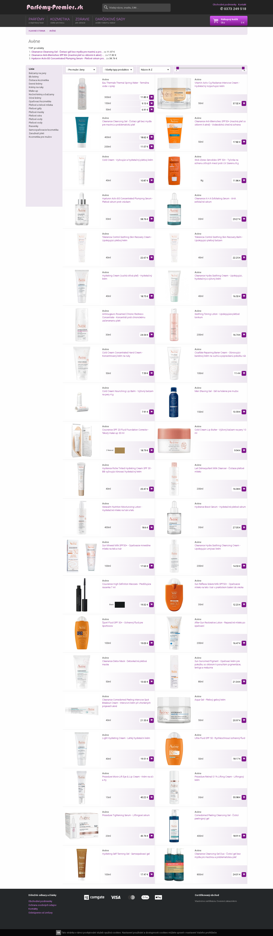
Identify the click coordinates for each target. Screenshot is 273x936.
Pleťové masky (36, 112)
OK (58, 932)
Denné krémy (35, 83)
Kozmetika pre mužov (40, 136)
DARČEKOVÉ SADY (110, 20)
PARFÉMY (36, 20)
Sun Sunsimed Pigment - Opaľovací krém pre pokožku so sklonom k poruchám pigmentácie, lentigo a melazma (218, 664)
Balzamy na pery (37, 73)
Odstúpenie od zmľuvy (40, 912)
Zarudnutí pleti (36, 133)
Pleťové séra (35, 115)
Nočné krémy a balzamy (41, 94)
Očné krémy (35, 98)
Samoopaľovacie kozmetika (43, 129)
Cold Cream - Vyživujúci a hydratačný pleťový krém (127, 160)
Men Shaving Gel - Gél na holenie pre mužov (216, 391)
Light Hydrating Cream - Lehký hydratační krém (126, 738)
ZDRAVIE (82, 20)
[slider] (177, 68)
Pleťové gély (35, 108)
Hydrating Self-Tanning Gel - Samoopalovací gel (126, 853)
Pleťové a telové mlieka (41, 105)
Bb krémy (34, 76)
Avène (53, 31)
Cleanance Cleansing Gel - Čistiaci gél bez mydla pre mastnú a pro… (67, 51)
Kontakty (33, 908)
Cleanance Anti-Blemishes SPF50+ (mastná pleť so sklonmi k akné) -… (68, 55)
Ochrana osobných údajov (42, 905)
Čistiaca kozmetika (39, 80)
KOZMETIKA (60, 20)
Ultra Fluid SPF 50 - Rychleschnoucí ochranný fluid (220, 738)
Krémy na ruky (36, 87)
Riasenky (33, 126)
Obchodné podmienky (224, 4)
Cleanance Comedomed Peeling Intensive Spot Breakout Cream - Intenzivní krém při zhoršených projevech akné (126, 703)
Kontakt (242, 4)
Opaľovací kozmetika (40, 101)
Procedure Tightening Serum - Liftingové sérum (126, 815)
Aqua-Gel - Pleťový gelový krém (210, 699)
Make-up (33, 91)
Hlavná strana (37, 31)
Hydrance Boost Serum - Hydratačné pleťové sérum (220, 506)
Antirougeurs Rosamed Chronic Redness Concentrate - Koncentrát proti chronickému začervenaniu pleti (123, 317)
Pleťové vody (35, 119)
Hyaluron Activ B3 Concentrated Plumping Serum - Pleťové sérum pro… (68, 58)
